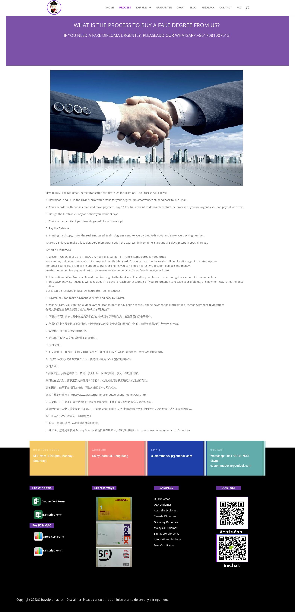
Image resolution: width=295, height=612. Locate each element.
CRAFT (181, 7)
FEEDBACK (207, 7)
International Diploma (168, 539)
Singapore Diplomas (166, 533)
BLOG (193, 7)
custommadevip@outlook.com (171, 456)
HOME (110, 7)
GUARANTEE (164, 7)
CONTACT (225, 7)
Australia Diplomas (166, 510)
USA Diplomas (163, 504)
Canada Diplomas (165, 516)
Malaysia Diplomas (166, 528)
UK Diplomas (162, 499)
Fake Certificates (164, 545)
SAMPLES (142, 7)
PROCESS (125, 7)
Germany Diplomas (166, 522)
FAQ (239, 7)
